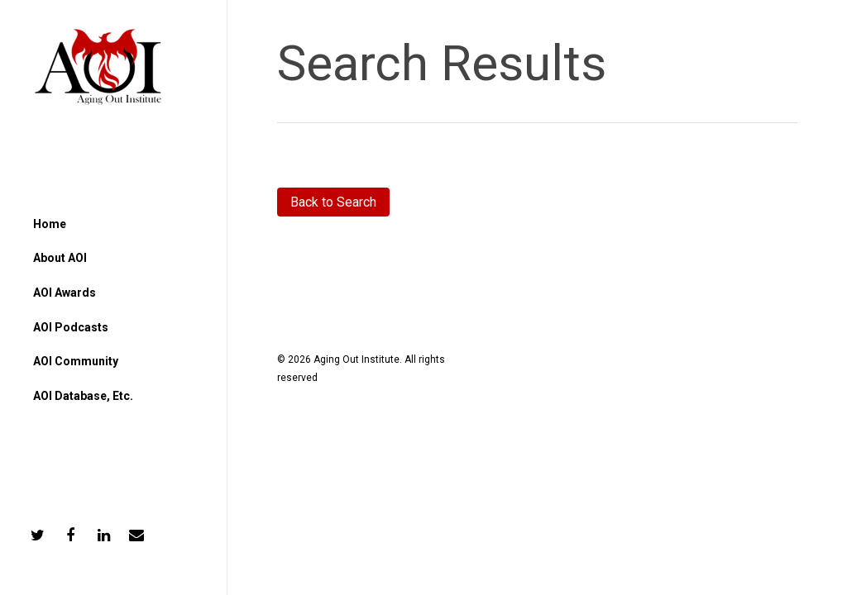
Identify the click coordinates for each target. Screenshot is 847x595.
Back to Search (333, 202)
